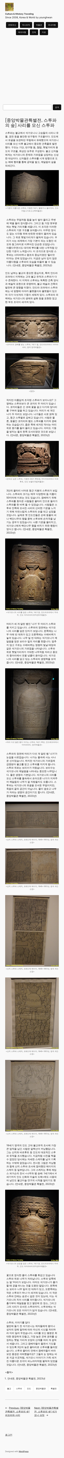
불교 (9, 1388)
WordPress (24, 1451)
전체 (34, 32)
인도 (29, 1388)
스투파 (19, 1388)
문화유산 (12, 25)
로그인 (8, 1434)
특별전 (54, 1388)
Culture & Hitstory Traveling (19, 14)
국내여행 (52, 25)
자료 (44, 32)
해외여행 (22, 32)
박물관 (39, 25)
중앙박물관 (41, 1388)
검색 (57, 107)
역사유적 (26, 25)
